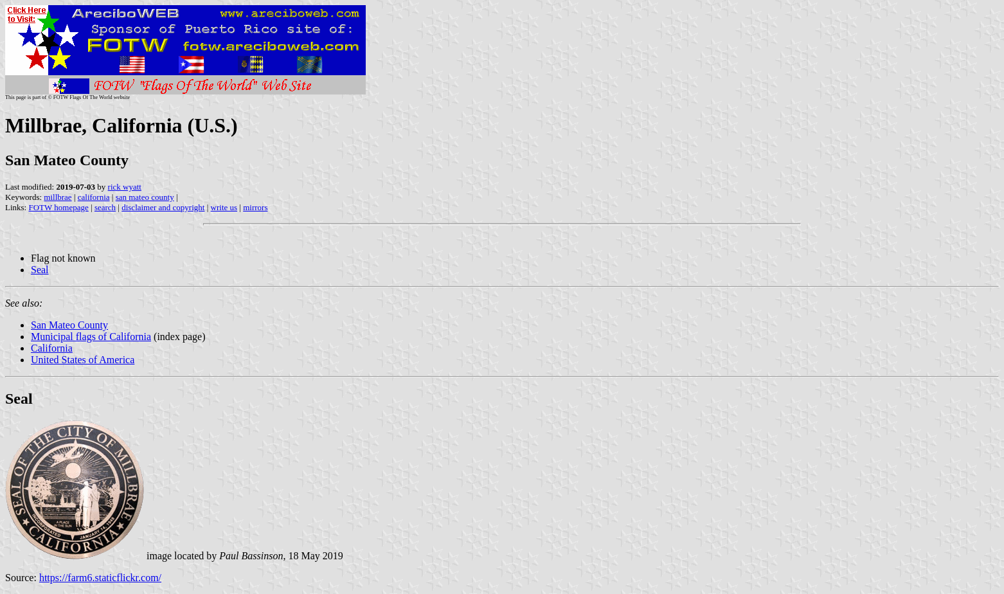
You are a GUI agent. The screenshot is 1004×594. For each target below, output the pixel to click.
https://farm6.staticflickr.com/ (100, 577)
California (52, 348)
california (94, 197)
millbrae (57, 197)
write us (224, 207)
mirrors (255, 207)
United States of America (82, 359)
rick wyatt (124, 187)
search (105, 207)
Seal (40, 269)
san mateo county (145, 197)
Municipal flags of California (91, 336)
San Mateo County (69, 325)
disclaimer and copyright (162, 207)
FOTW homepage (58, 207)
